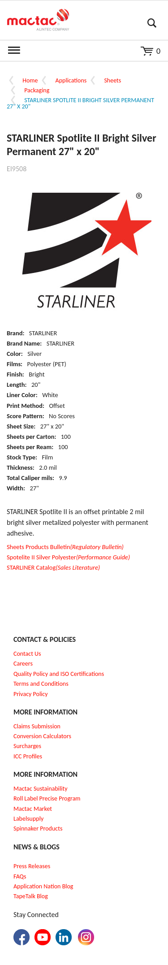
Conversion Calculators (42, 736)
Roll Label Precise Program (47, 798)
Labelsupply (28, 818)
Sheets (112, 80)
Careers (23, 663)
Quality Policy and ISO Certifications (58, 674)
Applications (71, 80)
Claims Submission (36, 726)
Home (30, 80)
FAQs (19, 876)
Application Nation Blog (43, 886)
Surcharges (27, 746)
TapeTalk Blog (30, 896)
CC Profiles (28, 756)
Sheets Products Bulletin (65, 547)
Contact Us (27, 654)
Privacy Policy (30, 694)
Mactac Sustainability (40, 788)
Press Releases (31, 866)
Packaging (36, 90)
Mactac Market (32, 809)
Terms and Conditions (41, 684)
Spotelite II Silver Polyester (68, 557)
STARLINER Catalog (53, 567)
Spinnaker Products (37, 828)
